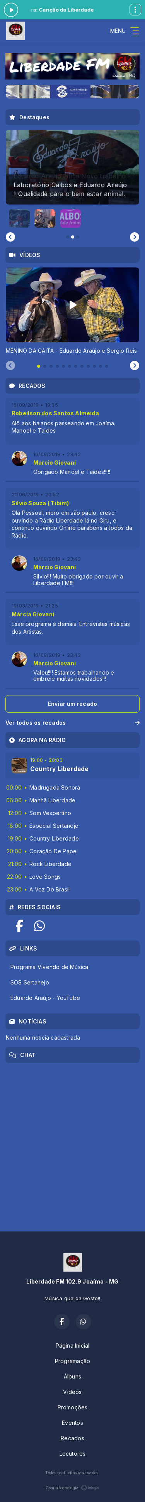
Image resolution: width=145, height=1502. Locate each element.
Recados (72, 1438)
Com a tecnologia (72, 1487)
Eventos (72, 1422)
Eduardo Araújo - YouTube (45, 998)
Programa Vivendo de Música (49, 967)
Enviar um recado (72, 703)
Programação (72, 1361)
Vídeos (72, 1392)
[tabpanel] (72, 311)
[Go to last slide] (10, 237)
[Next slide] (134, 237)
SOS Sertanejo (29, 982)
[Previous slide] (10, 365)
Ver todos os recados (72, 722)
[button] (19, 218)
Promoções (73, 1407)
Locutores (73, 1453)
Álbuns (72, 1376)
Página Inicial (73, 1345)
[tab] (38, 366)
